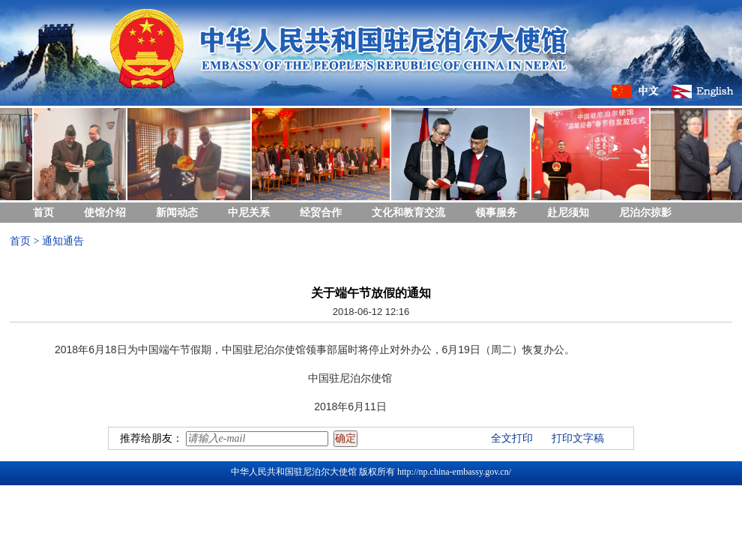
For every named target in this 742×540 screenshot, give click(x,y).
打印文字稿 (578, 438)
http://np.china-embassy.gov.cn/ (454, 471)
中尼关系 (249, 212)
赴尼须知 (568, 212)
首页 (43, 212)
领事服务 (496, 212)
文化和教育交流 (408, 212)
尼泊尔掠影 (645, 212)
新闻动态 (177, 212)
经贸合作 (321, 212)
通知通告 (63, 241)
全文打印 (512, 438)
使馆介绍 (105, 212)
